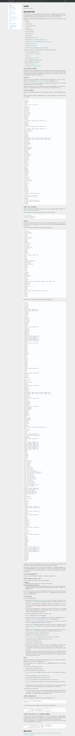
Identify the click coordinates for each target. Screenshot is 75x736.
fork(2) (33, 598)
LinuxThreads (11, 20)
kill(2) (43, 623)
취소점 (10, 15)
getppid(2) (38, 595)
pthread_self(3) (40, 79)
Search (65, 1)
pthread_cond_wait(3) (52, 713)
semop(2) (48, 616)
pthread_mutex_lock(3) (48, 716)
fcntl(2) (32, 33)
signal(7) (62, 582)
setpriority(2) (33, 43)
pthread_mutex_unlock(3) (59, 716)
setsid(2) (28, 656)
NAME (10, 5)
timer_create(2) (47, 41)
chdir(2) (33, 39)
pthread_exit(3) (54, 714)
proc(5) (43, 708)
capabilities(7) (31, 62)
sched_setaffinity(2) (35, 64)
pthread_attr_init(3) (50, 712)
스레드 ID (10, 10)
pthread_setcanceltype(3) (43, 720)
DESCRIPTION (11, 7)
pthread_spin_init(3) (29, 719)
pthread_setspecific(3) (54, 720)
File (16, 1)
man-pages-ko (11, 1)
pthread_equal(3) (46, 714)
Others (45, 1)
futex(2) (47, 571)
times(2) (32, 47)
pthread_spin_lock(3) (39, 719)
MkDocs (41, 734)
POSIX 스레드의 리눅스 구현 (13, 18)
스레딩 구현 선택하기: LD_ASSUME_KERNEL (12, 26)
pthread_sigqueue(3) (38, 721)
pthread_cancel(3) (59, 712)
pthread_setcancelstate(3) (30, 203)
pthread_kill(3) (38, 716)
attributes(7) (49, 708)
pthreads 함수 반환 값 (12, 8)
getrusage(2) (40, 47)
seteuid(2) (30, 608)
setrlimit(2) (33, 45)
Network (26, 1)
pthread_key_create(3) (29, 716)
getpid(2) (28, 593)
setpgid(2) (28, 658)
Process (30, 1)
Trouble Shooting (39, 1)
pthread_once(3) (55, 717)
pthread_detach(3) (37, 714)
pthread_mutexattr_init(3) (44, 717)
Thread (34, 1)
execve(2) (32, 602)
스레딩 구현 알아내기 (12, 23)
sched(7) (40, 58)
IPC (19, 1)
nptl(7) (25, 641)
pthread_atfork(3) (40, 712)
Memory (22, 1)
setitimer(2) (33, 41)
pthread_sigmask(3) (35, 53)
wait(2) (59, 598)
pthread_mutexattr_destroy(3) (31, 717)
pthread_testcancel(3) (48, 721)
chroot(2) (45, 39)
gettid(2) (39, 708)
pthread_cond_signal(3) (41, 713)
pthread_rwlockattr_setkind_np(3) (53, 719)
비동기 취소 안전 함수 (12, 13)
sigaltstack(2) (35, 56)
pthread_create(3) (61, 77)
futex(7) (55, 708)
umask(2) (36, 37)
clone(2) (26, 571)
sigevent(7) (26, 710)
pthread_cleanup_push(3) (29, 713)
